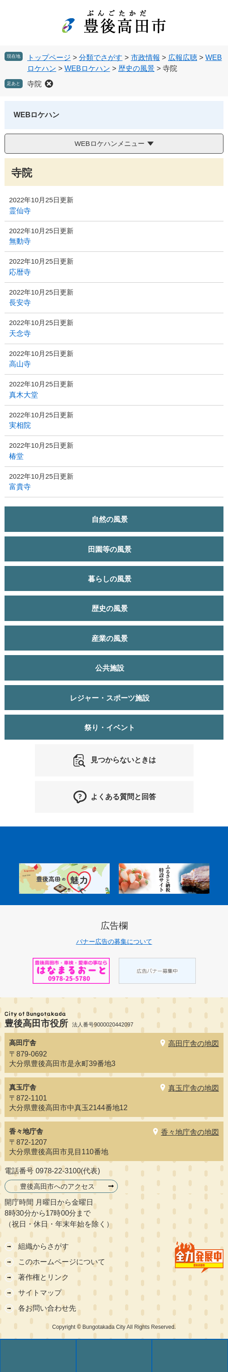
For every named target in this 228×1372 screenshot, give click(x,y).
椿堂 (16, 456)
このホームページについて (61, 1262)
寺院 (34, 84)
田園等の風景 (109, 549)
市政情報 (145, 57)
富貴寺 (20, 487)
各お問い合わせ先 (47, 1308)
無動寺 (20, 241)
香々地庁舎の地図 (190, 1132)
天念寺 (20, 333)
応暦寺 (20, 272)
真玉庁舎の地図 (193, 1088)
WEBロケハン (87, 68)
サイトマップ (40, 1293)
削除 (49, 84)
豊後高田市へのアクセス (57, 1186)
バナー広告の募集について (114, 941)
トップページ (49, 57)
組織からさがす (43, 1246)
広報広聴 (182, 57)
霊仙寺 (20, 211)
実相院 (20, 425)
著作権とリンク (43, 1277)
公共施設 (109, 668)
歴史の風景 (136, 68)
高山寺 (20, 364)
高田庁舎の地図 (193, 1043)
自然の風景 (110, 519)
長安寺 (20, 302)
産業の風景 (110, 638)
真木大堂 (23, 395)
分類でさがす (100, 57)
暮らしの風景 (109, 579)
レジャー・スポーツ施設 (110, 698)
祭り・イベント (109, 727)
